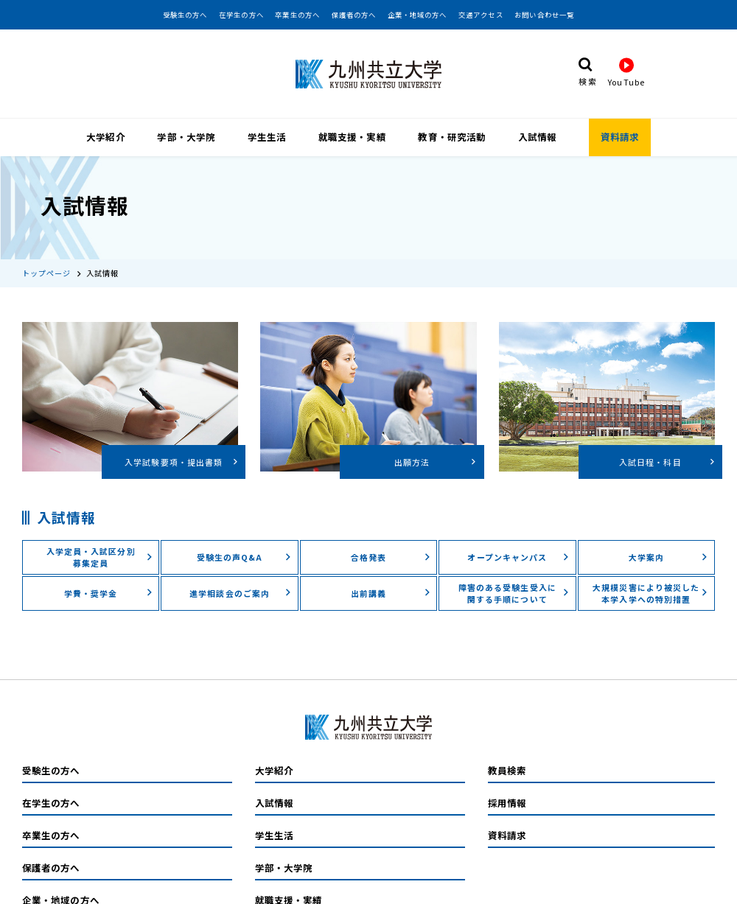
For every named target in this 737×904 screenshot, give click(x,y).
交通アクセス (480, 14)
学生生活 (267, 135)
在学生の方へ (241, 14)
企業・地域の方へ (417, 14)
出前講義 (391, 573)
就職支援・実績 (352, 135)
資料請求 (620, 135)
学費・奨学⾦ (108, 573)
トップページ (46, 253)
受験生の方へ (185, 14)
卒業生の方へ (297, 14)
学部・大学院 (186, 135)
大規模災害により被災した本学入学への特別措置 (650, 573)
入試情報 (537, 135)
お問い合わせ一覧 (544, 14)
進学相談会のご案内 (240, 573)
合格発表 (391, 537)
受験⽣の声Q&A (244, 537)
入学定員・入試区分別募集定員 (99, 537)
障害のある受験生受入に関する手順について (514, 573)
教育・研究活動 (452, 135)
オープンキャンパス (518, 537)
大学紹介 (105, 135)
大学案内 (669, 537)
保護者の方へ (354, 14)
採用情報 (507, 783)
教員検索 (507, 750)
